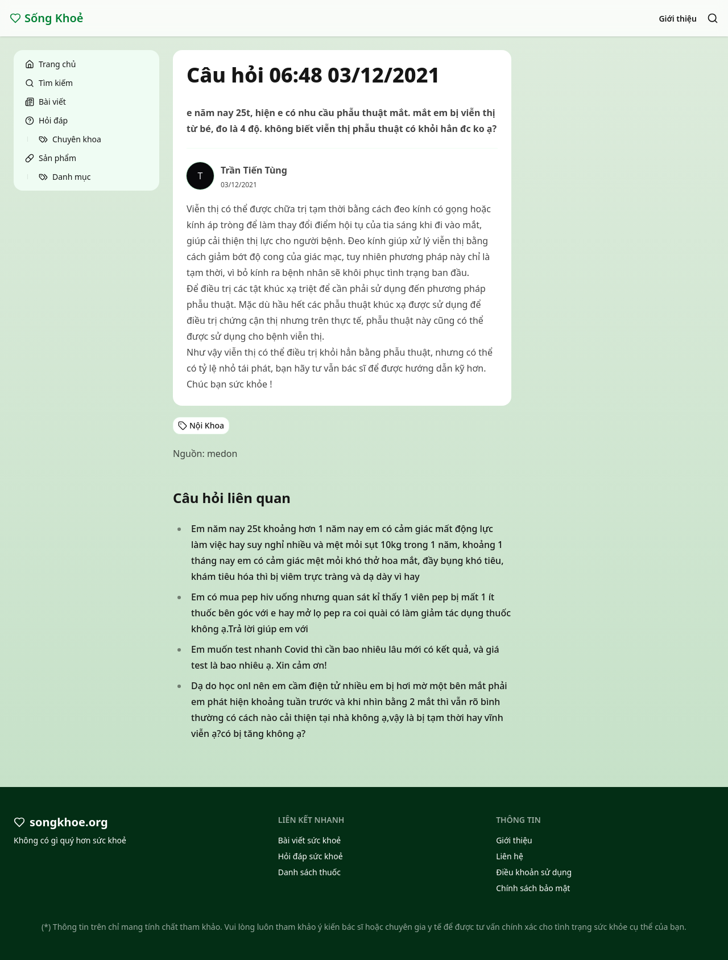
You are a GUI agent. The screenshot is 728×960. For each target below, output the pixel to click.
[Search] (712, 18)
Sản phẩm (50, 158)
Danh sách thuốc (309, 872)
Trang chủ (50, 64)
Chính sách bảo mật (533, 888)
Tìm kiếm (49, 82)
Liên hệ (509, 856)
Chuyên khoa (70, 139)
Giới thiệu (678, 18)
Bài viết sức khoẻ (309, 840)
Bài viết (45, 101)
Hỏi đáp (46, 120)
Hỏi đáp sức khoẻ (310, 856)
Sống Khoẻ (47, 18)
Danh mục (64, 176)
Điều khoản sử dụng (534, 872)
